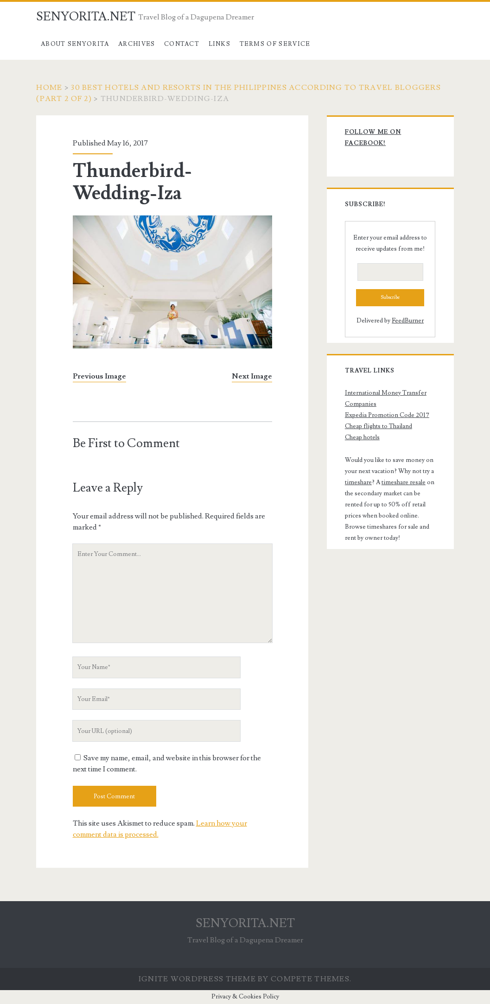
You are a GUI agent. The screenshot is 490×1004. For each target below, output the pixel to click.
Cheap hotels (362, 437)
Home (49, 87)
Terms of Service (275, 44)
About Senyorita (75, 44)
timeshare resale (404, 482)
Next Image (252, 376)
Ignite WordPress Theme (197, 979)
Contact (181, 44)
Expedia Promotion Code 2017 (387, 415)
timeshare (358, 482)
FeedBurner (408, 320)
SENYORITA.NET (85, 17)
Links (220, 44)
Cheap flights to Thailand (378, 426)
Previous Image (99, 376)
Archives (136, 44)
